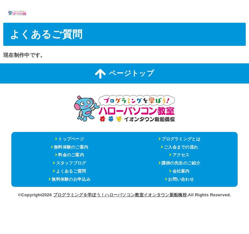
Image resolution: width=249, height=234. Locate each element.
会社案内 (181, 171)
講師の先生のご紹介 (180, 163)
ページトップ (124, 74)
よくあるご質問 (71, 171)
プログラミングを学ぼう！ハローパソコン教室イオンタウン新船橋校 (120, 194)
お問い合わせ (181, 179)
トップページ (71, 138)
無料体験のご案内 (71, 147)
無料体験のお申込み (71, 179)
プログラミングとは (180, 138)
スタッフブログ (71, 163)
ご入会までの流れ (181, 147)
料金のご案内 (71, 154)
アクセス (181, 154)
